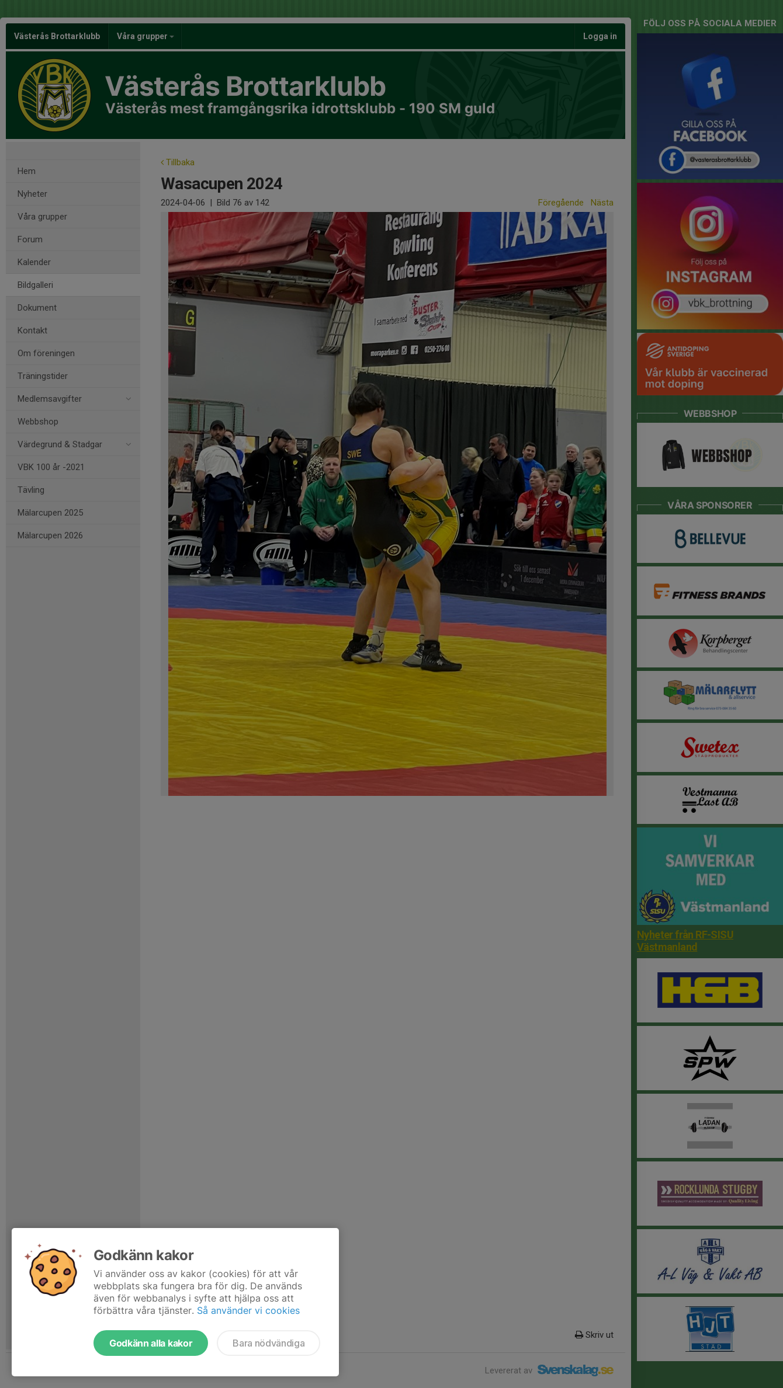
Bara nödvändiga (268, 1343)
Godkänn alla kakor (150, 1343)
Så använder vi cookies (248, 1310)
